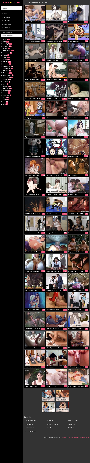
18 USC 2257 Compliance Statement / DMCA (78, 437)
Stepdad (5, 93)
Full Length (5, 28)
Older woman (7, 66)
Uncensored (7, 77)
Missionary (6, 73)
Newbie (5, 55)
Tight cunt (6, 70)
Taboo (5, 57)
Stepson (6, 79)
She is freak (6, 95)
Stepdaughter (7, 68)
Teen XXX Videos (52, 424)
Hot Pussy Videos (30, 431)
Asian (5, 41)
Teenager (6, 88)
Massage (6, 86)
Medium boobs (7, 75)
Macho (4, 84)
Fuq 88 (49, 428)
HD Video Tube (29, 428)
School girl (6, 44)
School (5, 59)
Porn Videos (29, 424)
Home (4, 14)
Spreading (6, 46)
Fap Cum (71, 428)
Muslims (5, 48)
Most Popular (6, 24)
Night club (5, 82)
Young (5, 39)
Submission (6, 53)
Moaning (6, 90)
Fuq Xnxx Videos (30, 420)
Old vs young (7, 50)
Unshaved (6, 64)
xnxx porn (50, 420)
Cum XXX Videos (73, 420)
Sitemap (64, 437)
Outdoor (6, 61)
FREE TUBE (11, 2)
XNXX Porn (71, 424)
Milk (4, 104)
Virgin (5, 97)
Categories (5, 17)
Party (5, 99)
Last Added (5, 21)
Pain (4, 102)
